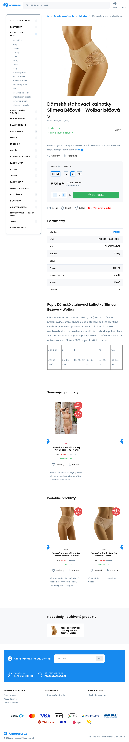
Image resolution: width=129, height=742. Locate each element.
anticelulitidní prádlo (22, 97)
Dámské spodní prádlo (64, 16)
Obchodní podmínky (56, 695)
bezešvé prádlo (19, 72)
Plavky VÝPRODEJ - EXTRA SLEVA (22, 214)
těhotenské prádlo (21, 105)
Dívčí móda (15, 201)
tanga (15, 44)
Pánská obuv (16, 182)
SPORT (13, 221)
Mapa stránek (28, 738)
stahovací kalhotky (21, 93)
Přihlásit (99, 658)
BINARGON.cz (119, 737)
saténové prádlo (20, 84)
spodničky (17, 40)
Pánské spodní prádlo (20, 156)
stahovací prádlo (20, 101)
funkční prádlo (19, 76)
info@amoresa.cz (55, 676)
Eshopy (91, 737)
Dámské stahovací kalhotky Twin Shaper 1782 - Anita (66, 448)
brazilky (16, 52)
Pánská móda (16, 163)
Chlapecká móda (18, 207)
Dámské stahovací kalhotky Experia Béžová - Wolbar (66, 554)
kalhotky (83, 16)
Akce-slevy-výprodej (20, 20)
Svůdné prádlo (17, 118)
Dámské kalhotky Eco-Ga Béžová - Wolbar (104, 554)
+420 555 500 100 (24, 676)
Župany (13, 175)
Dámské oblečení (18, 125)
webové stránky (104, 737)
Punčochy (15, 144)
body (15, 68)
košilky (15, 64)
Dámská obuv (16, 131)
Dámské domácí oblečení (17, 111)
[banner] (11, 5)
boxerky (16, 56)
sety (14, 89)
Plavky (13, 137)
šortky (15, 60)
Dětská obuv (16, 194)
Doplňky (14, 150)
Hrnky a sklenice (18, 227)
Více (78, 150)
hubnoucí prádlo (20, 80)
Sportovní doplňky (19, 188)
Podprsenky (16, 27)
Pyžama (14, 169)
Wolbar (116, 231)
